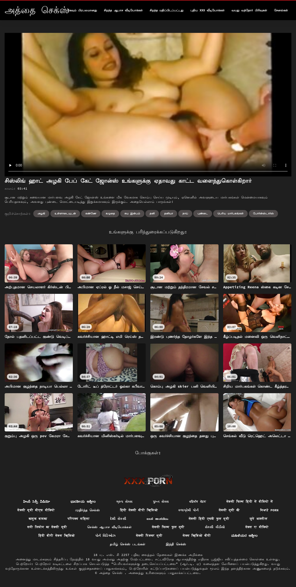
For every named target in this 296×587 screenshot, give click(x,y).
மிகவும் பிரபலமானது (81, 10)
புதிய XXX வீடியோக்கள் (207, 10)
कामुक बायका (38, 519)
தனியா (168, 213)
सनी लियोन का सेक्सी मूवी (47, 527)
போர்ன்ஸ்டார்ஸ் (263, 213)
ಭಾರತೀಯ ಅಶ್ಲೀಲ (83, 501)
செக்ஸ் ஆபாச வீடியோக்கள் (109, 527)
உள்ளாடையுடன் (65, 213)
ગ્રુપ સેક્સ (124, 501)
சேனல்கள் (281, 10)
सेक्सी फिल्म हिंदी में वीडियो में (249, 501)
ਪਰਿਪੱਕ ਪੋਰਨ (197, 501)
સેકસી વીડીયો (215, 527)
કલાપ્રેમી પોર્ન (188, 510)
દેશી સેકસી (118, 519)
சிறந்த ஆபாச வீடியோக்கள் (123, 10)
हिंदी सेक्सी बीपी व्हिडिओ (139, 510)
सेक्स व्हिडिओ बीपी (197, 536)
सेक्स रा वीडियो (257, 527)
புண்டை (202, 213)
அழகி (41, 213)
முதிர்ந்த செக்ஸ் (87, 510)
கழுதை (110, 213)
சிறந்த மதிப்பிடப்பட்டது (167, 10)
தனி (152, 213)
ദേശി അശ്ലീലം (157, 519)
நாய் (185, 213)
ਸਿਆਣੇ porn (269, 510)
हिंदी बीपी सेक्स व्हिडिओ (56, 536)
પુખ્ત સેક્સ (161, 501)
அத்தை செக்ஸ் (112, 573)
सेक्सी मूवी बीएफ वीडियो (36, 510)
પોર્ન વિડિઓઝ (105, 536)
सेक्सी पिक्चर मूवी (149, 536)
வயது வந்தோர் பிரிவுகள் (249, 10)
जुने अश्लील (258, 519)
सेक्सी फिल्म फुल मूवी (168, 527)
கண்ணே (90, 213)
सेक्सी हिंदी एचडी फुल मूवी (209, 519)
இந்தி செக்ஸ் (176, 544)
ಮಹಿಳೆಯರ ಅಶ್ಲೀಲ (244, 536)
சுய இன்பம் (132, 213)
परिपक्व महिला (79, 519)
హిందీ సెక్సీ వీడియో (36, 501)
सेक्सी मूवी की (229, 510)
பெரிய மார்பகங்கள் (230, 213)
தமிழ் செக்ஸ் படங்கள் (127, 544)
